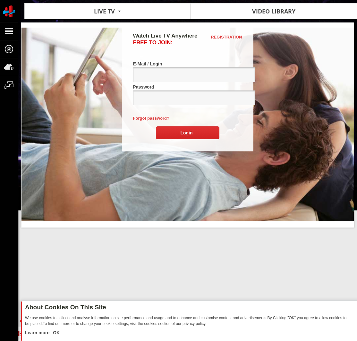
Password (187, 94)
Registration (226, 37)
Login (186, 132)
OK (56, 332)
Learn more (38, 332)
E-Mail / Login (187, 71)
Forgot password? (151, 118)
